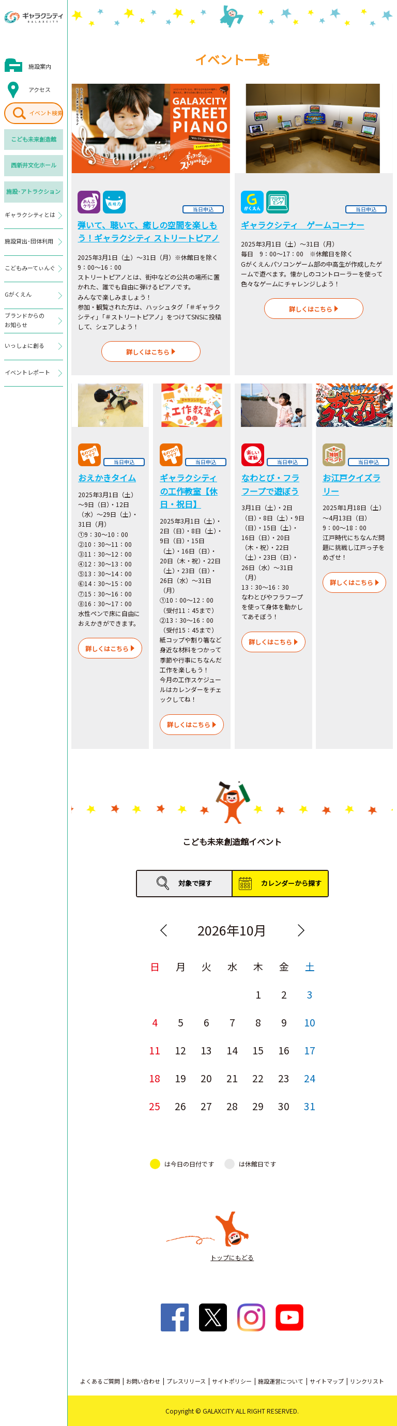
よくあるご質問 (100, 1381)
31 (309, 1106)
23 (283, 1078)
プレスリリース (186, 1381)
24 (309, 1078)
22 (258, 1078)
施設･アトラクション (33, 191)
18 (154, 1078)
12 (180, 1050)
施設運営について (280, 1381)
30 (283, 1106)
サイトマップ (327, 1381)
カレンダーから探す (291, 883)
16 (283, 1050)
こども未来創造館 (33, 139)
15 (258, 1050)
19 (180, 1078)
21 (232, 1078)
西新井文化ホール (33, 165)
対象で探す (195, 883)
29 (258, 1106)
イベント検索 (46, 113)
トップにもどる (232, 1257)
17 (309, 1050)
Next (301, 930)
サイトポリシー (232, 1381)
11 (154, 1050)
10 (309, 1022)
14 (232, 1050)
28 (232, 1106)
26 (180, 1106)
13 (206, 1050)
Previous (163, 930)
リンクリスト (367, 1381)
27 (206, 1106)
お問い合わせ (143, 1381)
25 (154, 1106)
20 (206, 1078)
